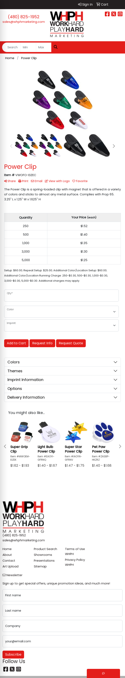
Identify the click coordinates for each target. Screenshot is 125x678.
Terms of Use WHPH (75, 551)
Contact (8, 561)
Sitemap (40, 566)
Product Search (45, 549)
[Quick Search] (11, 47)
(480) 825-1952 (23, 17)
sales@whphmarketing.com (23, 22)
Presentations (44, 561)
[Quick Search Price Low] (28, 47)
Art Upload (10, 566)
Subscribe (13, 654)
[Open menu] (117, 47)
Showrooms (43, 555)
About (7, 555)
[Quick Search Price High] (43, 47)
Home (7, 549)
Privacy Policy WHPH (75, 562)
